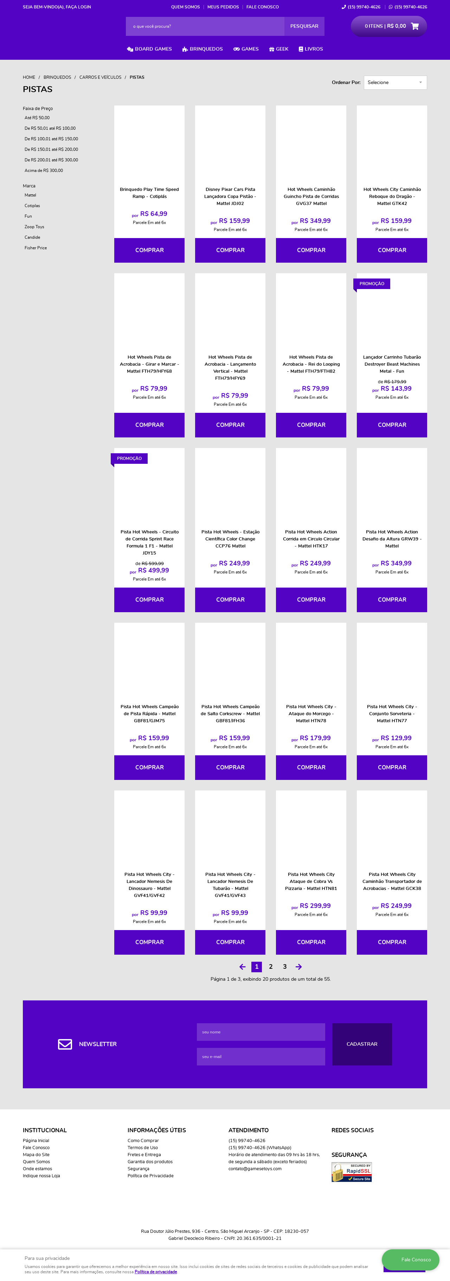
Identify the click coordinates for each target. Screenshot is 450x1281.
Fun (28, 216)
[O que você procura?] (304, 26)
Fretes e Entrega (144, 1155)
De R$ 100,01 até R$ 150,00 (51, 139)
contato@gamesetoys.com (255, 1169)
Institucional (45, 1130)
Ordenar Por (345, 82)
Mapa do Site (36, 1155)
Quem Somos (185, 7)
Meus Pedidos (223, 7)
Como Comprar (143, 1141)
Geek (282, 49)
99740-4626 (364, 7)
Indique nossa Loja (41, 1176)
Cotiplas (32, 206)
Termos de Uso (143, 1148)
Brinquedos (206, 49)
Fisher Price (36, 248)
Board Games (153, 49)
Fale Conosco (262, 7)
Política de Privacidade (151, 1176)
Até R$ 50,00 (37, 118)
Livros (314, 49)
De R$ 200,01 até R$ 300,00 (51, 160)
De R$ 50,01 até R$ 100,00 (50, 128)
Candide (32, 237)
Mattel (30, 195)
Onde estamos (37, 1169)
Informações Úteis (157, 1130)
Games (250, 49)
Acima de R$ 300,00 (44, 170)
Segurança (138, 1169)
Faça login (78, 7)
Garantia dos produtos (150, 1162)
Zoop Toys (34, 227)
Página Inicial (36, 1141)
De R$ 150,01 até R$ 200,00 (51, 149)
